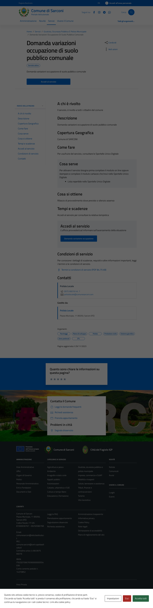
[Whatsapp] (108, 12)
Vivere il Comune (65, 21)
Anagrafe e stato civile (56, 475)
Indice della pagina (30, 105)
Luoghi (112, 492)
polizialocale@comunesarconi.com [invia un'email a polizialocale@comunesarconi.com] (76, 294)
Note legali (82, 526)
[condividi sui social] (110, 43)
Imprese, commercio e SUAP (90, 475)
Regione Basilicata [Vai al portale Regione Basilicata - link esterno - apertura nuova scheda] (25, 3)
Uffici (18, 471)
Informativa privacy (86, 518)
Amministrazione (28, 21)
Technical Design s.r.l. (34, 600)
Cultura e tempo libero (56, 491)
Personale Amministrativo (27, 483)
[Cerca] (131, 12)
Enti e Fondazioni (23, 487)
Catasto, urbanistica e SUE (58, 487)
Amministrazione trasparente (90, 514)
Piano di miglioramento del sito (91, 534)
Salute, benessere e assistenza (91, 483)
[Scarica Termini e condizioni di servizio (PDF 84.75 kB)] (81, 270)
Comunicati (114, 471)
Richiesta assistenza (56, 526)
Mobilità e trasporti (86, 479)
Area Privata (21, 584)
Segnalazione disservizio (57, 522)
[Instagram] (98, 12)
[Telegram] (103, 12)
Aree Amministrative (25, 467)
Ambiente (51, 471)
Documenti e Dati (23, 491)
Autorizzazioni (53, 483)
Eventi (112, 496)
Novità (42, 21)
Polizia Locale (66, 310)
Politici (19, 479)
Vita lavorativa (84, 500)
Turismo (81, 495)
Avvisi (111, 475)
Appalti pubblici (53, 479)
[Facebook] (93, 12)
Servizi (51, 21)
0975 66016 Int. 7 (70, 291)
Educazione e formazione (57, 495)
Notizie (112, 467)
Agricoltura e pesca (55, 467)
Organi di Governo (24, 475)
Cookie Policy (83, 522)
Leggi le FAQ (52, 514)
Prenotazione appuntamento (59, 518)
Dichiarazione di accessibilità (90, 530)
